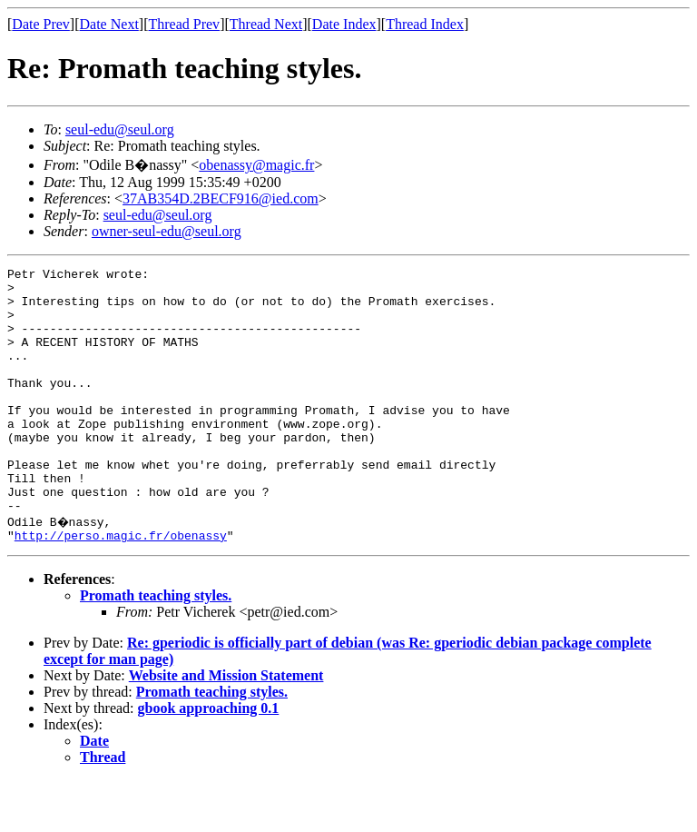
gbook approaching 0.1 (209, 760)
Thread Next (266, 24)
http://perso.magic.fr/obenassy (121, 587)
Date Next (109, 24)
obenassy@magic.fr (256, 165)
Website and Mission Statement (226, 727)
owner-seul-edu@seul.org (166, 231)
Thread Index (425, 24)
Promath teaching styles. (155, 647)
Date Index (344, 24)
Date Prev (41, 24)
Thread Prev (184, 24)
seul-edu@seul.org (119, 129)
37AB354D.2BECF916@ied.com (221, 198)
